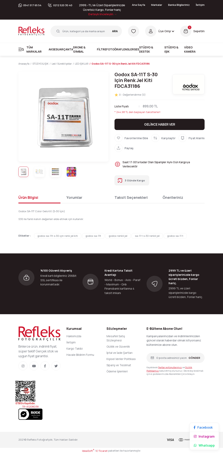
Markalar (156, 5)
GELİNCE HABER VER (159, 124)
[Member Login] (159, 31)
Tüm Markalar (34, 49)
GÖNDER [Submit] (194, 358)
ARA (115, 31)
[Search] (86, 31)
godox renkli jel (118, 236)
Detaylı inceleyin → (102, 14)
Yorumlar (74, 197)
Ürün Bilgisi (28, 197)
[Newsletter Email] (176, 358)
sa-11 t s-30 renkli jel (147, 236)
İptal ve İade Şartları (119, 353)
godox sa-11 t (175, 236)
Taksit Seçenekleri (131, 197)
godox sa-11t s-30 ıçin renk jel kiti (57, 236)
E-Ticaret (102, 451)
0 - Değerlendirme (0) (130, 95)
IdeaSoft (88, 451)
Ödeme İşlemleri (117, 371)
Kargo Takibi (74, 349)
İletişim (200, 5)
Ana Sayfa (138, 5)
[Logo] (31, 31)
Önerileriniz (173, 197)
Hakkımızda (73, 336)
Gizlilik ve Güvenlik (118, 347)
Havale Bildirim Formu (80, 355)
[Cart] (192, 31)
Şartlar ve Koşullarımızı (170, 367)
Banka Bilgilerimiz (179, 5)
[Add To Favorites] (131, 138)
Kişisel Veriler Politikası (121, 359)
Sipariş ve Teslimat (118, 365)
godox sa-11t (93, 236)
